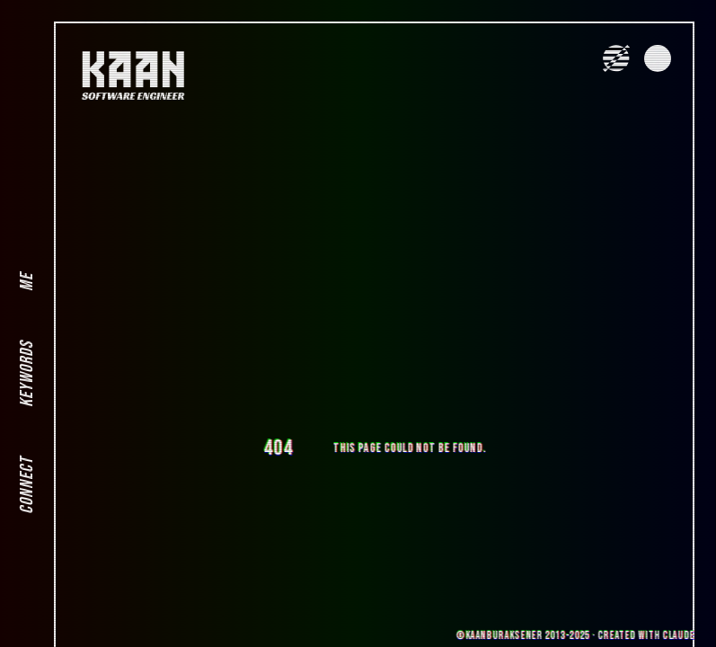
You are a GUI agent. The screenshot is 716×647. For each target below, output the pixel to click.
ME (27, 282)
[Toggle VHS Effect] (616, 58)
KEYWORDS (27, 374)
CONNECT (27, 485)
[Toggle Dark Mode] (657, 58)
